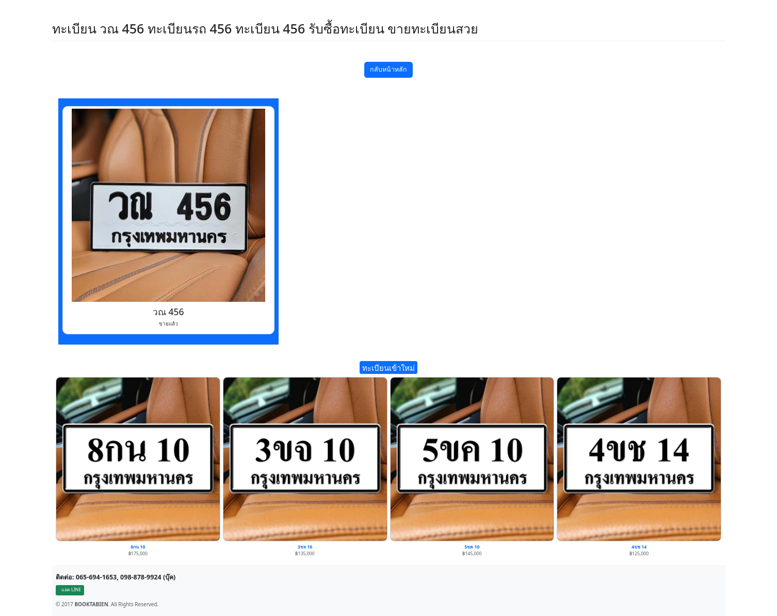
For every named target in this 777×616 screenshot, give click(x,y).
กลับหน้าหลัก (388, 69)
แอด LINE (71, 590)
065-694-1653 (96, 577)
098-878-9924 (140, 577)
